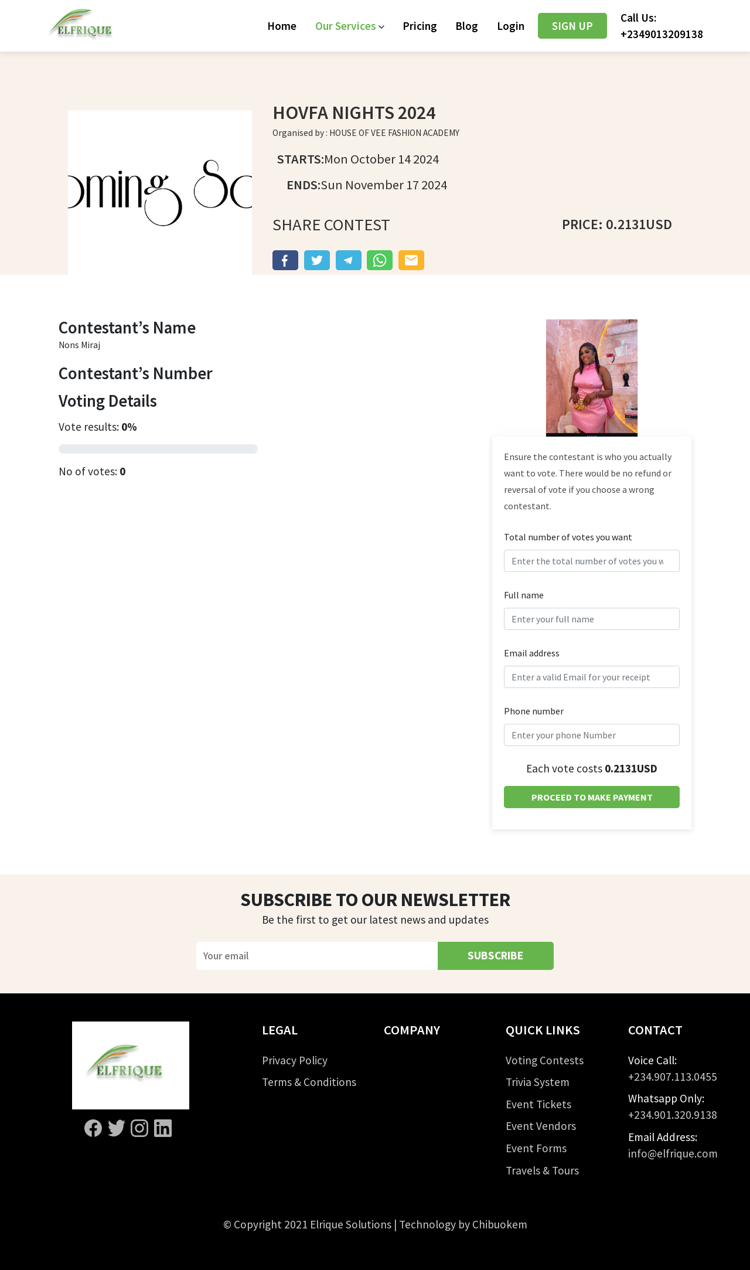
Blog (466, 26)
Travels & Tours (542, 1170)
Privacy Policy (295, 1060)
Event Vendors (541, 1126)
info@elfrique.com (673, 1153)
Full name (524, 595)
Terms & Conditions (309, 1082)
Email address (532, 653)
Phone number (534, 711)
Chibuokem (499, 1224)
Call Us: (662, 26)
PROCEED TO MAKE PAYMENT (592, 797)
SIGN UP (572, 26)
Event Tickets (538, 1104)
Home (281, 26)
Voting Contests (545, 1060)
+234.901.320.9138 (672, 1115)
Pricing (420, 26)
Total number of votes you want (568, 537)
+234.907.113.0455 (672, 1077)
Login (510, 26)
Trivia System (538, 1082)
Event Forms (536, 1148)
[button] (350, 26)
